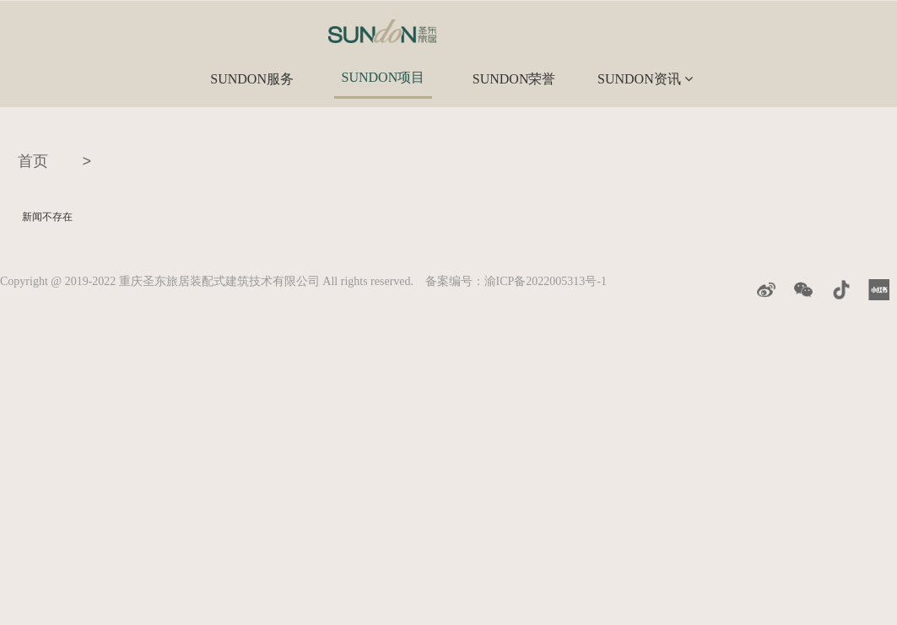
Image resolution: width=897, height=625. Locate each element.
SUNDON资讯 (645, 79)
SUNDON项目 (383, 77)
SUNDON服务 (252, 79)
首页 (33, 161)
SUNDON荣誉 (514, 79)
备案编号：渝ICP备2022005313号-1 (516, 281)
